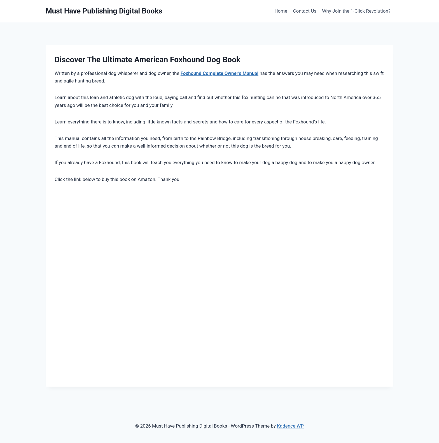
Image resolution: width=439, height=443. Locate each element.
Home (280, 11)
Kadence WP (290, 426)
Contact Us (304, 11)
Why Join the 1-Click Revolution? (356, 11)
